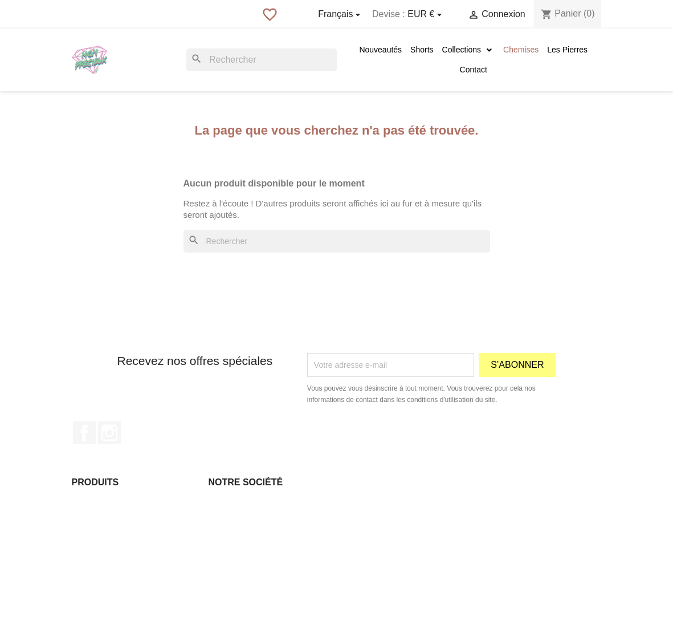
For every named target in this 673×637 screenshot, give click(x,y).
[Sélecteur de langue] (341, 15)
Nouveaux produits (105, 516)
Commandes (367, 516)
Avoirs (356, 530)
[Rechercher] (261, 59)
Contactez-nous (236, 573)
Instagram (109, 432)
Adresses (361, 544)
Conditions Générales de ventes (265, 530)
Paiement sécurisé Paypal (255, 558)
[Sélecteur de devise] (426, 15)
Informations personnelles (391, 501)
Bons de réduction (377, 558)
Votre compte (381, 482)
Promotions (92, 501)
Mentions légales (238, 516)
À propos (224, 544)
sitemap (222, 587)
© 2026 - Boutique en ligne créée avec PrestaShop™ (336, 622)
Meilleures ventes (103, 530)
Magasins (226, 601)
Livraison (224, 501)
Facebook (84, 432)
